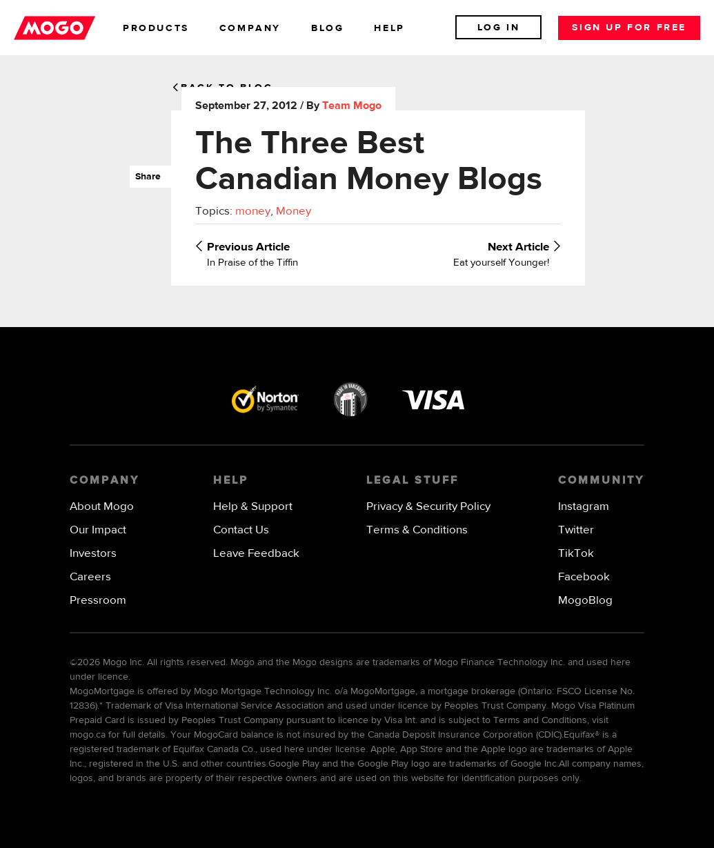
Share (145, 176)
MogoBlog (585, 601)
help (389, 28)
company (250, 28)
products (156, 28)
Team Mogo (351, 106)
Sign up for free (629, 27)
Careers (90, 577)
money (252, 211)
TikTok (576, 554)
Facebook (584, 577)
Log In (498, 27)
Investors (93, 554)
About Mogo (102, 507)
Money (293, 211)
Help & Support (252, 507)
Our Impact (98, 530)
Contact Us (241, 530)
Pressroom (98, 601)
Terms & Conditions (417, 530)
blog (327, 28)
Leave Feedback (256, 554)
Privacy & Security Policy (428, 507)
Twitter (576, 530)
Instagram (583, 507)
